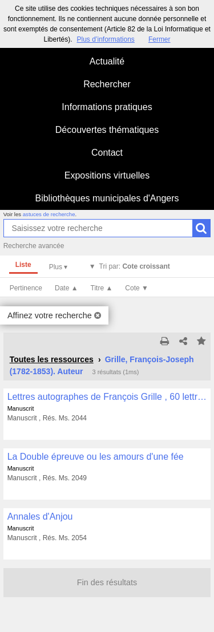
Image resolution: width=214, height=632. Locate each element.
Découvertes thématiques (107, 130)
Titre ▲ (102, 288)
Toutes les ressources (52, 359)
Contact (107, 152)
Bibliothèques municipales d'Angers (107, 198)
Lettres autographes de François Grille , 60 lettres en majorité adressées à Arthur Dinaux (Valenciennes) (107, 397)
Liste (23, 265)
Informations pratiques (107, 107)
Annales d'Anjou (40, 516)
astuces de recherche (49, 214)
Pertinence (26, 288)
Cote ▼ (136, 288)
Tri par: (134, 266)
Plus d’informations (105, 39)
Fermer (159, 39)
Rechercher (107, 84)
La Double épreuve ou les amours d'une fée (95, 456)
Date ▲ (66, 288)
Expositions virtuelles (107, 175)
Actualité (107, 61)
